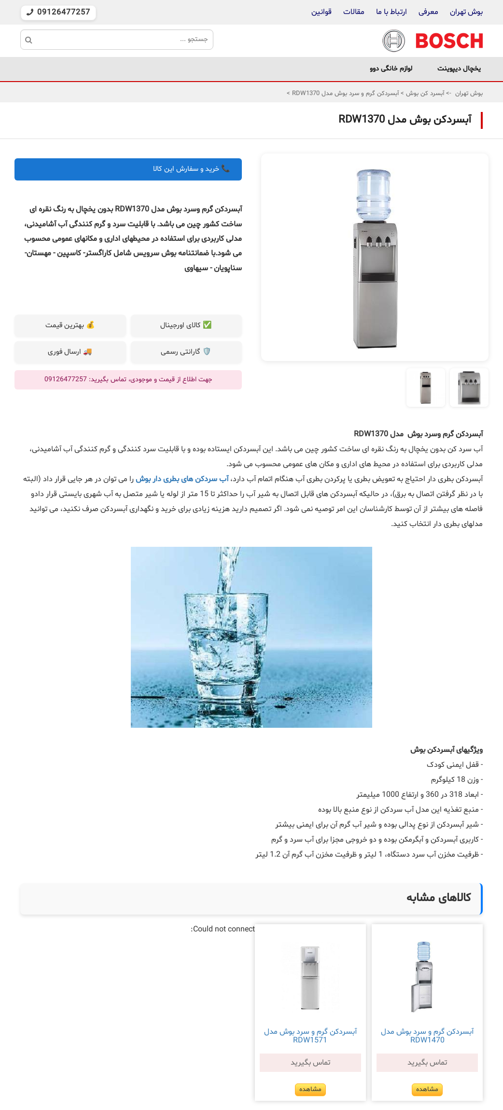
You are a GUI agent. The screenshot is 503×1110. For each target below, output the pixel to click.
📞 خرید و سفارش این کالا (191, 169)
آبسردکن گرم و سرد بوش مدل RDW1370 (344, 93)
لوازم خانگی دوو (391, 68)
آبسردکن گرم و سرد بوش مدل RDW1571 (310, 1036)
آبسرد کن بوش (424, 93)
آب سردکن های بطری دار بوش (182, 479)
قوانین (321, 12)
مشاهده (427, 1089)
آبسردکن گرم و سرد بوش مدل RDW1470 (427, 1036)
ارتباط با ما (390, 12)
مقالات (353, 12)
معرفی (428, 12)
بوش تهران (466, 12)
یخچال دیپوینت (459, 68)
